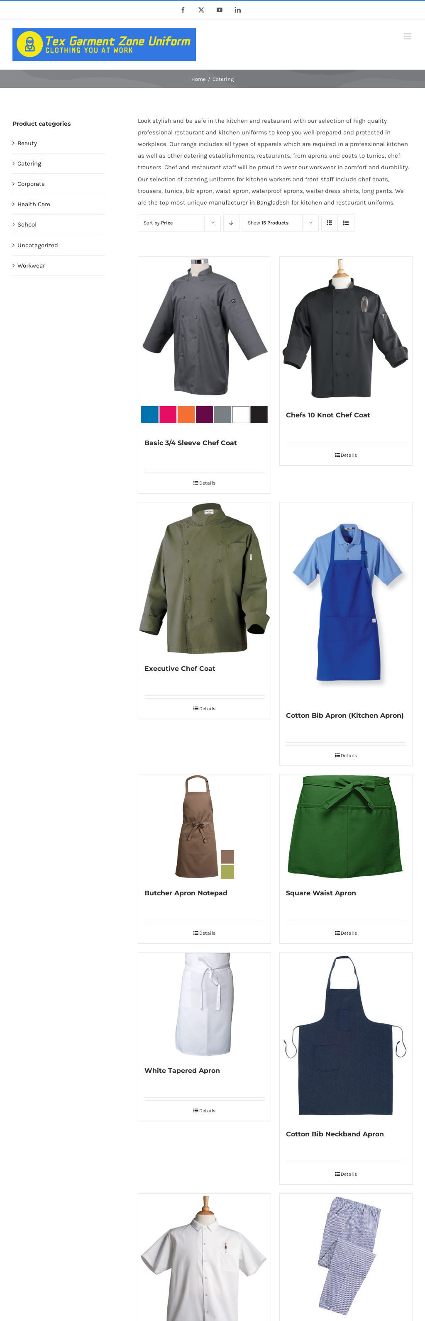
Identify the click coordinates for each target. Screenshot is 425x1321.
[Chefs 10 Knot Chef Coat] (346, 329)
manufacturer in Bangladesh (249, 202)
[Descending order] (231, 223)
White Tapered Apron (182, 1071)
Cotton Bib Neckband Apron (335, 1134)
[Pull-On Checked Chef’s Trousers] (346, 1256)
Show (268, 223)
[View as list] (346, 223)
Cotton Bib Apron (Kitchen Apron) (345, 715)
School (27, 224)
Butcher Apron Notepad (185, 893)
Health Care (33, 204)
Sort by (158, 223)
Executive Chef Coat (179, 669)
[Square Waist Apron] (346, 827)
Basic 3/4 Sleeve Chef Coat (190, 443)
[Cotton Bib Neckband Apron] (346, 1036)
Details (207, 483)
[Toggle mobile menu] (408, 36)
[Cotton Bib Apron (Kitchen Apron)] (346, 601)
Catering (29, 163)
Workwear (31, 265)
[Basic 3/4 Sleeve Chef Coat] (204, 343)
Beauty (27, 143)
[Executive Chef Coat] (204, 578)
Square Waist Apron (321, 893)
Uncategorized (37, 245)
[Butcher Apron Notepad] (204, 827)
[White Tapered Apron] (204, 1004)
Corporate (31, 184)
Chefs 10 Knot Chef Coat (328, 415)
